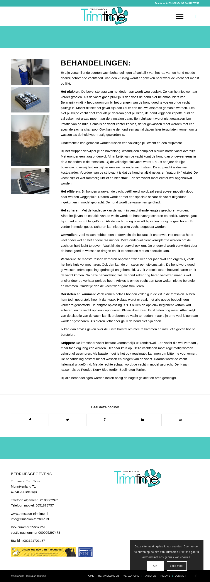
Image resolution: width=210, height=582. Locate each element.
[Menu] (177, 16)
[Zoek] (167, 16)
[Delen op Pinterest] (105, 420)
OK (155, 565)
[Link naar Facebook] (196, 16)
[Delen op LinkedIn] (142, 420)
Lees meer (176, 565)
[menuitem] (167, 16)
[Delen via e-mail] (180, 420)
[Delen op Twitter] (67, 420)
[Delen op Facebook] (30, 420)
